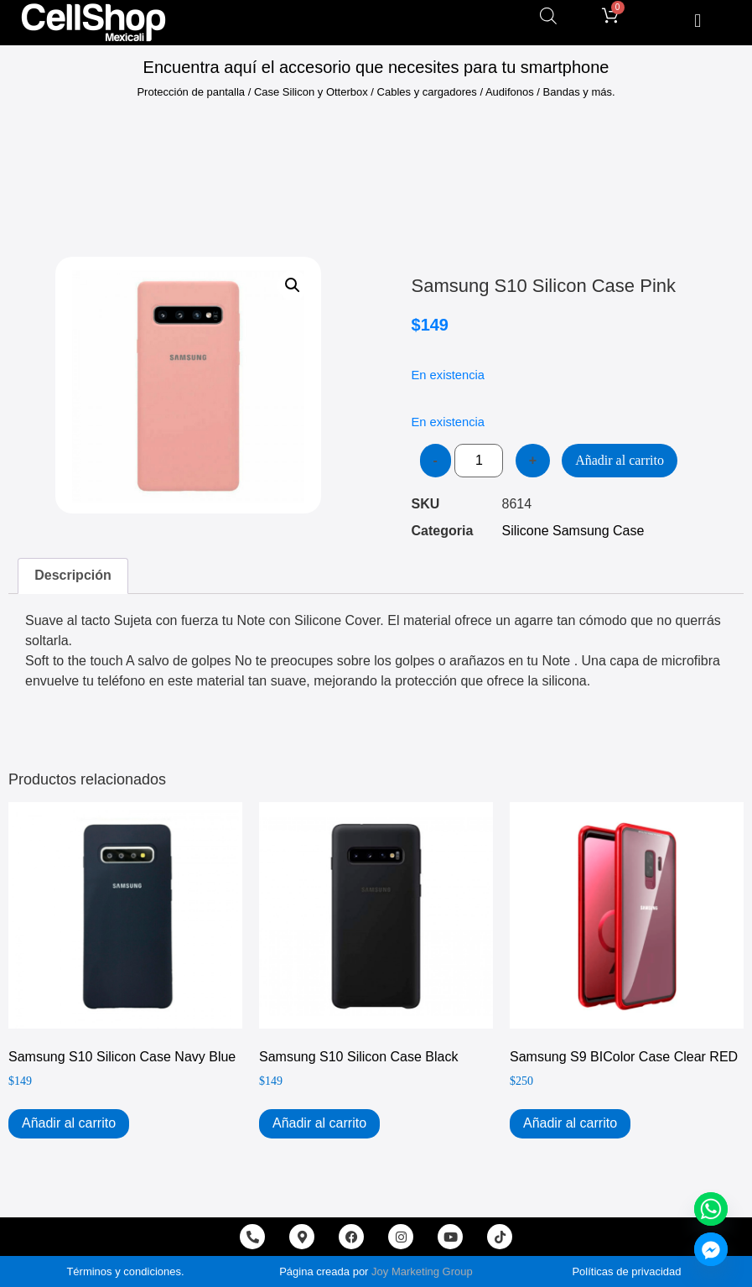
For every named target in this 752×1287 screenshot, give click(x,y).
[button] (698, 20)
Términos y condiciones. (125, 1271)
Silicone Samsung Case (573, 531)
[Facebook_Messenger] (711, 1249)
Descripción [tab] (73, 575)
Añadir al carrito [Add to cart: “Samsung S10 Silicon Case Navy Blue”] (69, 1123)
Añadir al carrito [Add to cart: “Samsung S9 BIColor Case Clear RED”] (570, 1123)
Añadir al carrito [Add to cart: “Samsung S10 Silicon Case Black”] (319, 1123)
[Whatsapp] (711, 1209)
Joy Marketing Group (422, 1271)
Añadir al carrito (619, 460)
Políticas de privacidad (626, 1271)
